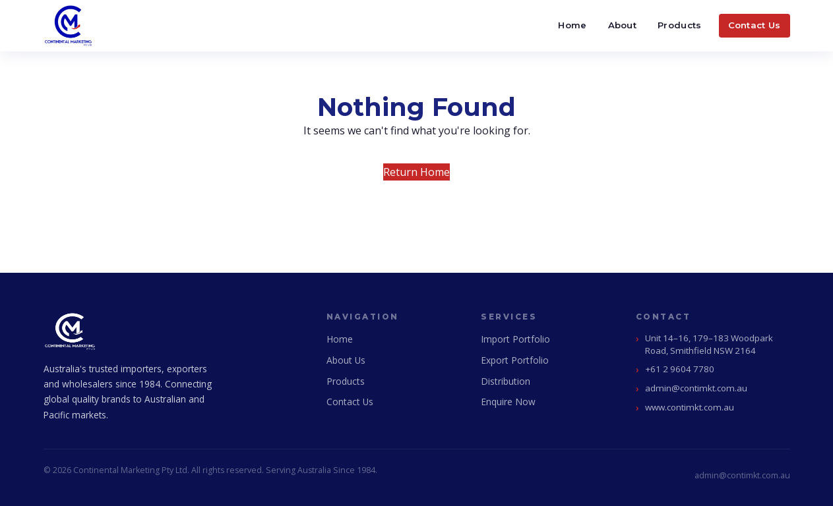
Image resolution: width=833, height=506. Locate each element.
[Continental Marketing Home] (69, 26)
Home (572, 25)
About (622, 25)
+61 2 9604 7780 (679, 369)
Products (679, 25)
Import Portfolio (515, 339)
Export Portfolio (515, 360)
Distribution (505, 381)
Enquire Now (508, 401)
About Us (345, 360)
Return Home (416, 172)
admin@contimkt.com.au (696, 388)
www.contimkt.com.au (689, 407)
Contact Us (754, 25)
